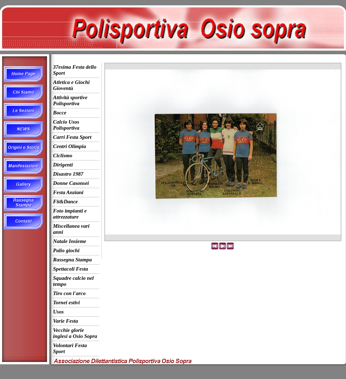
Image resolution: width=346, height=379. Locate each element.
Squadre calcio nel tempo (73, 281)
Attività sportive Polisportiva (70, 100)
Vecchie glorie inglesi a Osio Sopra (75, 333)
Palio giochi (66, 250)
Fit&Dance (65, 201)
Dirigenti (63, 165)
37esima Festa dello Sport (75, 70)
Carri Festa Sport (72, 137)
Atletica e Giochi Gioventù (71, 85)
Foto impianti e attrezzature (70, 214)
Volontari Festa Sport (70, 348)
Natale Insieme (69, 241)
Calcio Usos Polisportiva (66, 125)
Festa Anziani (68, 192)
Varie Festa (65, 321)
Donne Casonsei (71, 183)
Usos (58, 312)
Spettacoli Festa (70, 269)
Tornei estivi (66, 302)
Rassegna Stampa (72, 259)
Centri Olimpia (69, 146)
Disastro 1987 (68, 174)
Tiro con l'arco (69, 293)
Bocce (59, 112)
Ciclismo (62, 155)
